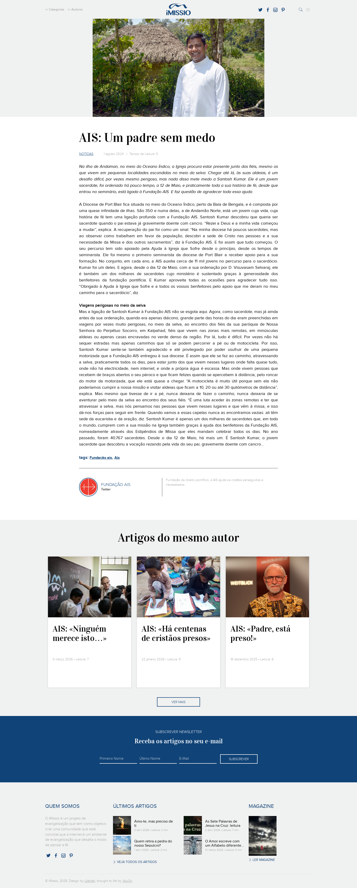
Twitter (106, 489)
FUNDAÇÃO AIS (115, 484)
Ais (117, 458)
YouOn (127, 881)
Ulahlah (89, 881)
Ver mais (178, 702)
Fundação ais (101, 458)
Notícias (86, 154)
